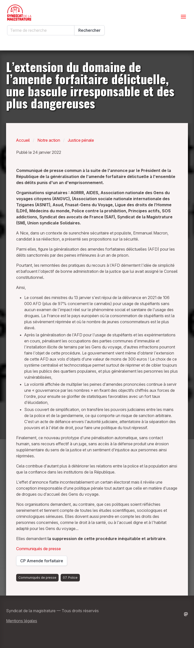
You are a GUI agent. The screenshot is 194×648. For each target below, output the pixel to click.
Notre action (48, 140)
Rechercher (89, 30)
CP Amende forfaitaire (42, 562)
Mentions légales (21, 620)
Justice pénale (81, 140)
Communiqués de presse (38, 548)
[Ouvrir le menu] (183, 17)
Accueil (23, 140)
